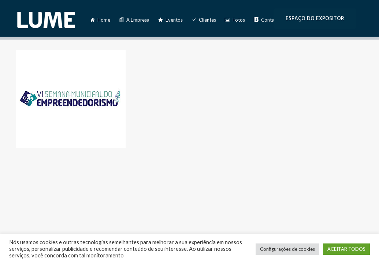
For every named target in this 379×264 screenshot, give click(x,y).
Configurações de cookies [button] (287, 249)
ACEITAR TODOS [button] (346, 249)
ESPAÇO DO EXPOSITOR (315, 18)
